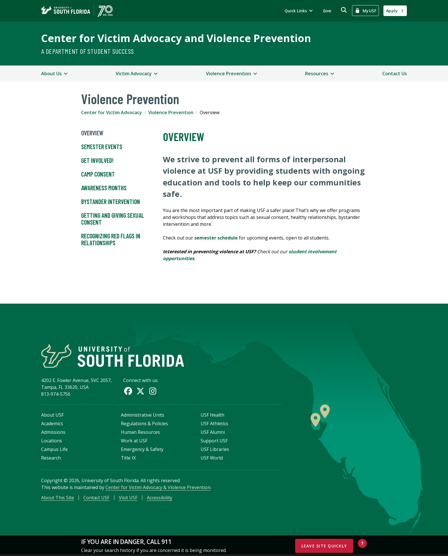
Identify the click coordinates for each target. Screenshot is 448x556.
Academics (52, 425)
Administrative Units (142, 416)
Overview (92, 133)
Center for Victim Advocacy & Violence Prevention (158, 488)
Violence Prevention (170, 112)
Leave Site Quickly (324, 546)
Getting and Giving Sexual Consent (112, 219)
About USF (52, 416)
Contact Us (394, 73)
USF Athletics (214, 425)
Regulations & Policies (144, 425)
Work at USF (134, 442)
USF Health (212, 416)
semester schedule (216, 238)
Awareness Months (104, 188)
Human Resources (140, 433)
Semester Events (101, 146)
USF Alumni (213, 433)
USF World (212, 459)
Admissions (53, 433)
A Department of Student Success (87, 51)
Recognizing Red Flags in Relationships (110, 239)
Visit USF (128, 499)
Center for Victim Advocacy (111, 112)
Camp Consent (98, 174)
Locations (51, 442)
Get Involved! (97, 160)
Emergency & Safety (142, 450)
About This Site (57, 499)
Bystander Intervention (110, 201)
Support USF (214, 442)
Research (51, 459)
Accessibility (159, 499)
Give (327, 10)
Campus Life (54, 450)
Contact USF (96, 499)
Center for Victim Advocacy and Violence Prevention (176, 38)
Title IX (128, 459)
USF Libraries (215, 450)
